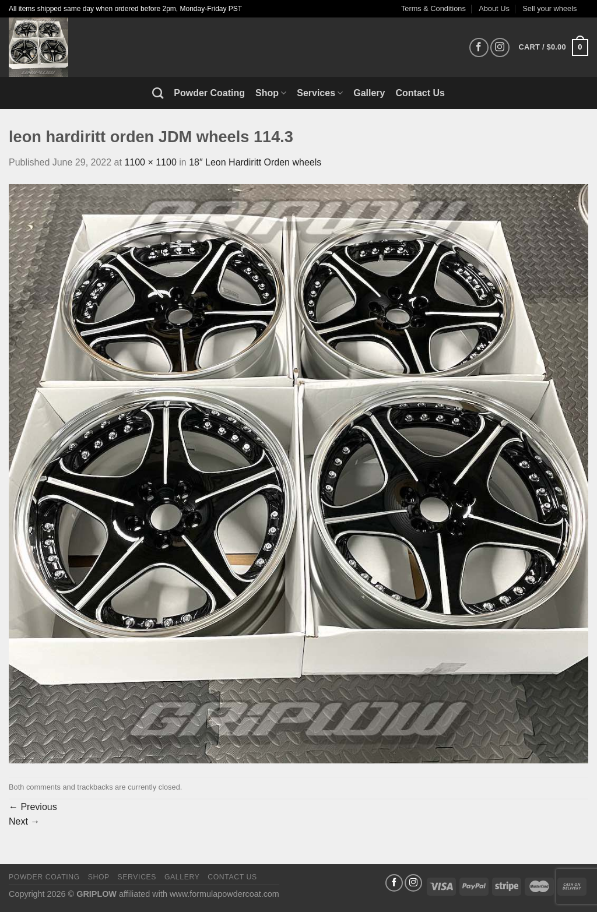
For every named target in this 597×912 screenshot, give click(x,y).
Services (320, 92)
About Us (494, 8)
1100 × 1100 (150, 162)
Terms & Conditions (433, 8)
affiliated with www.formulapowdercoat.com (199, 894)
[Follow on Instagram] (500, 47)
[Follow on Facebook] (479, 47)
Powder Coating (209, 93)
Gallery (369, 93)
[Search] (157, 92)
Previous (33, 807)
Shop (270, 92)
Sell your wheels (549, 8)
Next (24, 821)
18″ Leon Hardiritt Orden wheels (255, 162)
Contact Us (420, 93)
